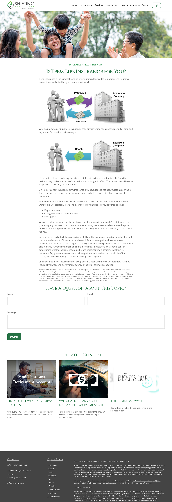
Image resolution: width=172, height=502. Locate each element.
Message (12, 312)
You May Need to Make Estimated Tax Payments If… (82, 403)
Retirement (52, 465)
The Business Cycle (126, 401)
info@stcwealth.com (16, 483)
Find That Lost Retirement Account (30, 403)
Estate (50, 472)
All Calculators (53, 496)
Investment (52, 468)
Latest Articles (53, 489)
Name (10, 294)
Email (90, 294)
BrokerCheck (124, 461)
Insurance (51, 475)
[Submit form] (14, 336)
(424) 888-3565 (20, 465)
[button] (74, 5)
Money (50, 482)
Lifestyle (51, 486)
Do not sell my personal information (138, 483)
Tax (49, 479)
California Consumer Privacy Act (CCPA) (147, 481)
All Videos (51, 493)
